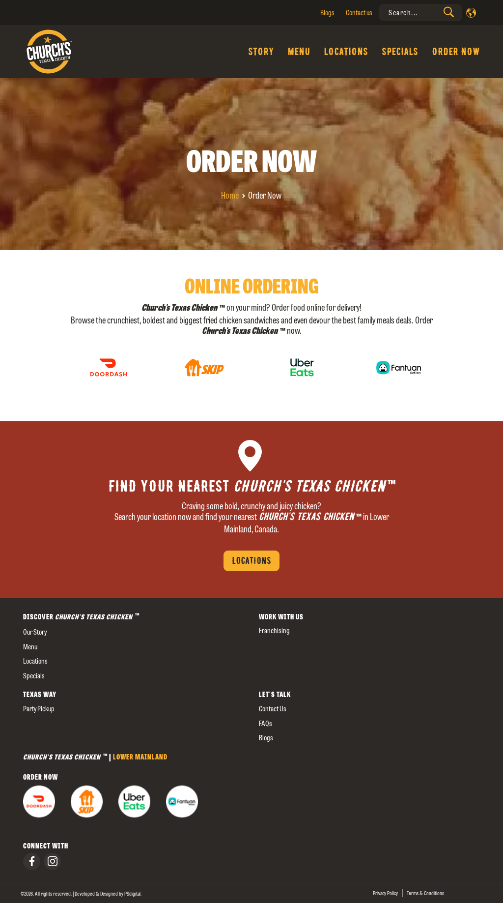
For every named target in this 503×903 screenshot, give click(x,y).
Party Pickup (39, 708)
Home (230, 195)
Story (261, 51)
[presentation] (420, 12)
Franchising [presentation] (274, 630)
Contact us (359, 12)
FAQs (265, 723)
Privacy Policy (385, 893)
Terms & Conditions (425, 893)
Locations (346, 51)
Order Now (456, 51)
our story (35, 632)
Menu (298, 51)
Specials (400, 51)
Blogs (327, 12)
